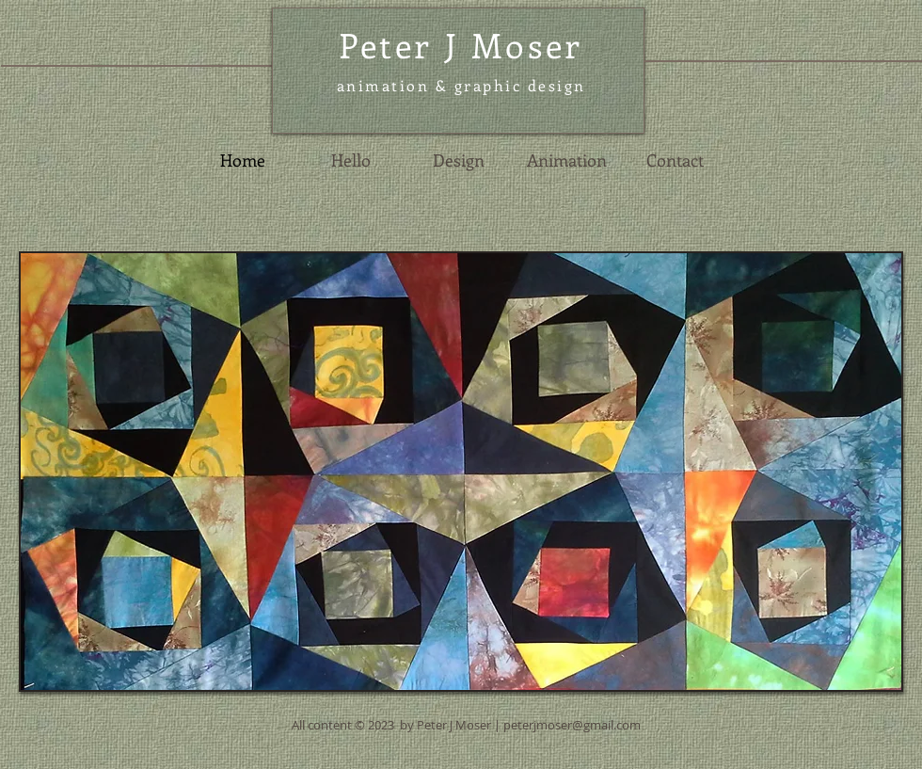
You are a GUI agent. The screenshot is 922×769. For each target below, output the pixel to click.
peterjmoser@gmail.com (572, 724)
